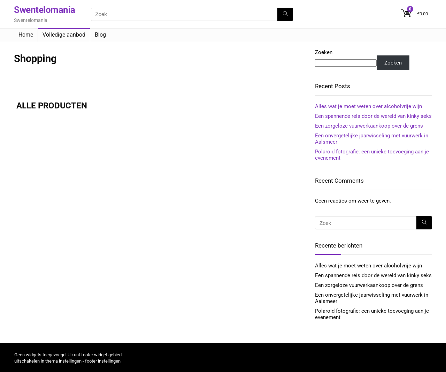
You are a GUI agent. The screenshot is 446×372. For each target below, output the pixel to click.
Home (25, 34)
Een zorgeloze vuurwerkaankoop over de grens (369, 126)
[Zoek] (285, 14)
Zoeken (323, 52)
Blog (100, 34)
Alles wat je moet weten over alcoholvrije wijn (368, 106)
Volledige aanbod (64, 34)
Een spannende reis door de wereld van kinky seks (373, 116)
